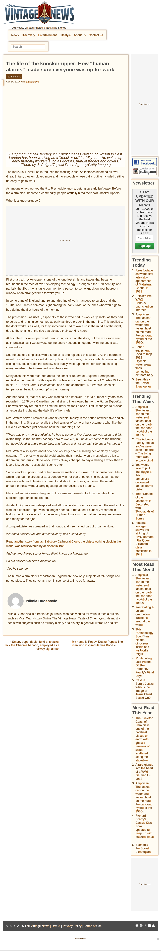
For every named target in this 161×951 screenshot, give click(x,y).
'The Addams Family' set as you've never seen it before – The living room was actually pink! (144, 450)
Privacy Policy (72, 926)
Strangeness (14, 76)
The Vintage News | (38, 926)
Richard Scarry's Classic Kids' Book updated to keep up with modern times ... (144, 828)
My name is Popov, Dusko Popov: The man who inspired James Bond (97, 643)
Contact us (96, 35)
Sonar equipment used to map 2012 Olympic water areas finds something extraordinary (144, 361)
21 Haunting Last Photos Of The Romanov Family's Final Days (144, 667)
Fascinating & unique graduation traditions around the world (144, 616)
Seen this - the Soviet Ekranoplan (143, 383)
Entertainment (47, 35)
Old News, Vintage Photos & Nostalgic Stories (39, 27)
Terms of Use (93, 926)
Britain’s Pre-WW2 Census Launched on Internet (144, 303)
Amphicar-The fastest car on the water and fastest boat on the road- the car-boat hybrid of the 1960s (143, 328)
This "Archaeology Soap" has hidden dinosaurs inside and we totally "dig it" (144, 642)
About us (80, 35)
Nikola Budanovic (30, 81)
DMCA (55, 926)
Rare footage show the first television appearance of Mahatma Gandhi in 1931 (144, 281)
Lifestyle (65, 35)
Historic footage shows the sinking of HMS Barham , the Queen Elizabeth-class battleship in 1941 (144, 538)
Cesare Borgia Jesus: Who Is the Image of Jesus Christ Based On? (144, 688)
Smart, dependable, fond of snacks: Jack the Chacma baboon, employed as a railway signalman (31, 645)
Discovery (28, 35)
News (15, 35)
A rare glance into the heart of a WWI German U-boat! (144, 771)
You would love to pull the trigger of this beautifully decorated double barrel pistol (144, 477)
